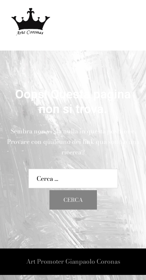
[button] (121, 25)
